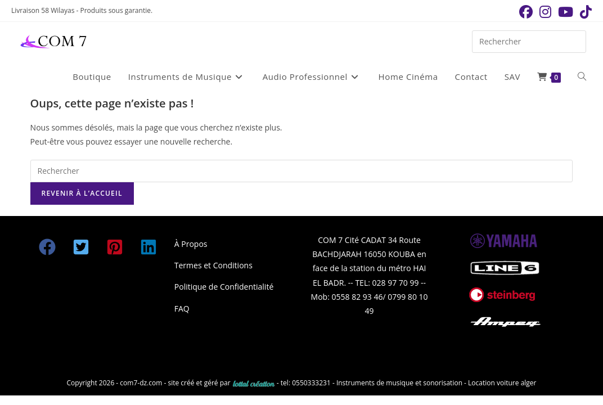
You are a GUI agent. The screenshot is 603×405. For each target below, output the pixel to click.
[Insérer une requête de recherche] (529, 41)
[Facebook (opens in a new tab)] (526, 12)
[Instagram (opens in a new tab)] (545, 12)
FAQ (182, 308)
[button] (47, 247)
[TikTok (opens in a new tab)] (584, 12)
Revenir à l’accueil (82, 193)
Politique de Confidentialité (223, 286)
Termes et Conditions (213, 265)
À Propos (191, 243)
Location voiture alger (502, 383)
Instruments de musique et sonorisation (400, 383)
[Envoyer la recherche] (575, 40)
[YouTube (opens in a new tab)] (566, 12)
